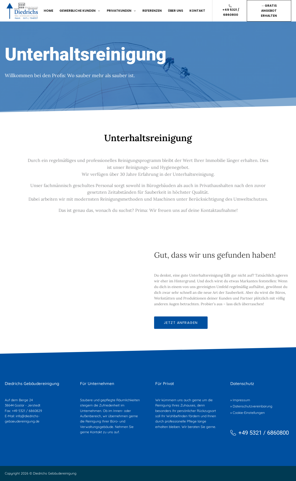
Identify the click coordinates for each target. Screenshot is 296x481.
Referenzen (152, 10)
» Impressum (240, 400)
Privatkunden (121, 10)
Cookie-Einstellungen (249, 413)
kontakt (197, 10)
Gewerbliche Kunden (80, 10)
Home (48, 10)
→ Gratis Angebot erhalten (269, 10)
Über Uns (175, 10)
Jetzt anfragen (181, 322)
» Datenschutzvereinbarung (251, 406)
